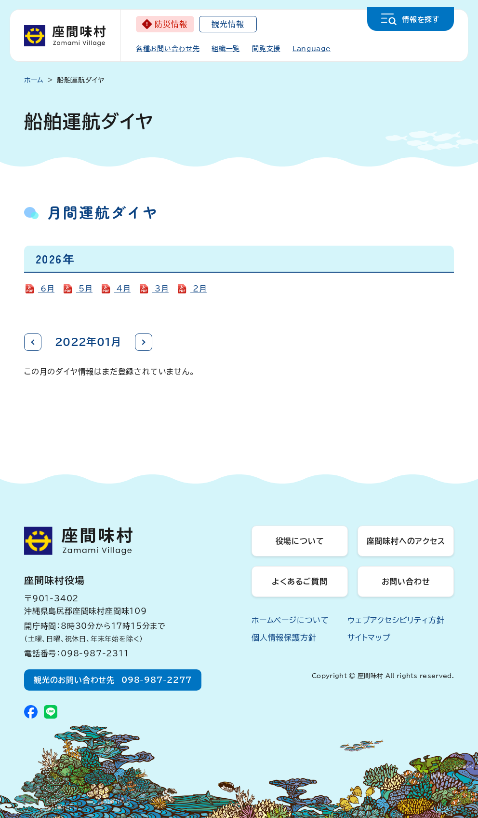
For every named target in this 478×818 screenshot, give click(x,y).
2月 (198, 288)
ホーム (34, 80)
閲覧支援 (266, 48)
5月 (84, 288)
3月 (160, 288)
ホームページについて (290, 620)
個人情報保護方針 (284, 637)
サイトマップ (369, 637)
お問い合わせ (406, 581)
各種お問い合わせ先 (167, 48)
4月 (122, 288)
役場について (300, 541)
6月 (46, 288)
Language (311, 48)
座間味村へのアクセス (406, 541)
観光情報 (228, 24)
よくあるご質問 (300, 581)
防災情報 (171, 24)
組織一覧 (226, 48)
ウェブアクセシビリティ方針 (395, 620)
